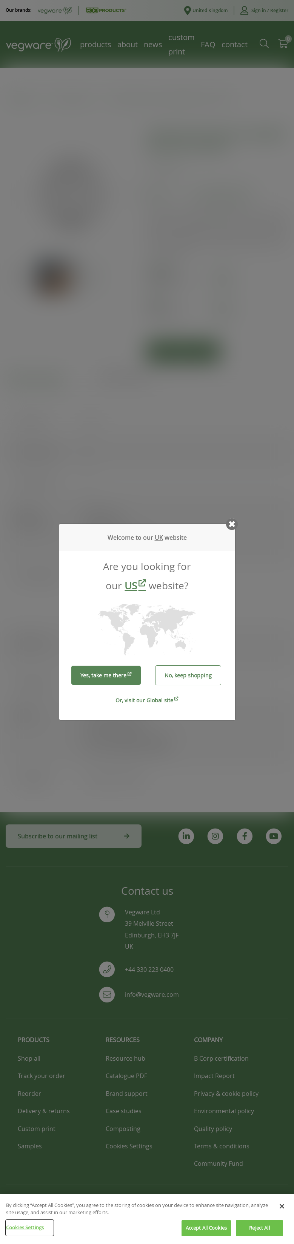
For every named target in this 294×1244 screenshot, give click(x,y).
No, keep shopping (188, 675)
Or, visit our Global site (144, 700)
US (131, 585)
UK (159, 537)
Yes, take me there (103, 675)
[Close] (282, 1218)
